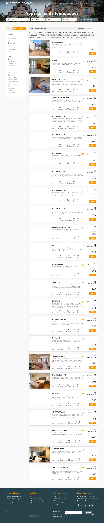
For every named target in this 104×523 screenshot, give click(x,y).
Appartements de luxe (12, 505)
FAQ (30, 497)
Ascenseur (11, 65)
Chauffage (11, 61)
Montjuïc (11, 90)
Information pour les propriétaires (62, 501)
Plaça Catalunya (13, 81)
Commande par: (81, 28)
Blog (77, 3)
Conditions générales (35, 499)
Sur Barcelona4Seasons (60, 499)
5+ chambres (12, 52)
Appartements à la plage (13, 499)
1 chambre (11, 43)
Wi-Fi (10, 59)
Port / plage (11, 84)
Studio (10, 41)
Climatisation (12, 63)
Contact (82, 3)
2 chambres (11, 45)
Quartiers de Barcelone (67, 3)
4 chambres (11, 49)
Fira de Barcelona (13, 77)
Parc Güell (11, 88)
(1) (87, 3)
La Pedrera (11, 92)
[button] (30, 51)
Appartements (53, 3)
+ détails (92, 53)
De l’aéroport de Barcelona (37, 501)
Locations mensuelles (12, 501)
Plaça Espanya (12, 79)
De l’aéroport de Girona (36, 503)
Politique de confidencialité (88, 514)
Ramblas (11, 75)
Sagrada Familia (13, 73)
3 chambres (11, 47)
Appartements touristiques (13, 497)
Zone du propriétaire (59, 503)
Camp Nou (11, 86)
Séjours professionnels (12, 503)
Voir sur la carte (19, 28)
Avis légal (78, 514)
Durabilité (55, 505)
